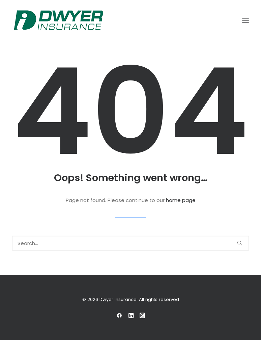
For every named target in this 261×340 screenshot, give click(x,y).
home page (181, 200)
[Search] (130, 243)
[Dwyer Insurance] (58, 20)
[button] (245, 20)
